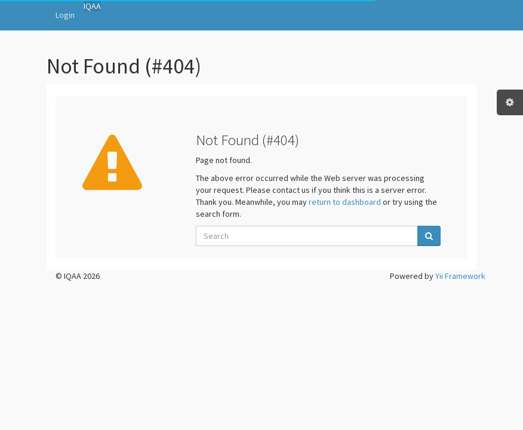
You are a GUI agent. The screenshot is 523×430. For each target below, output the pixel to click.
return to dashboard (345, 201)
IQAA (92, 6)
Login (65, 15)
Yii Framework (460, 276)
